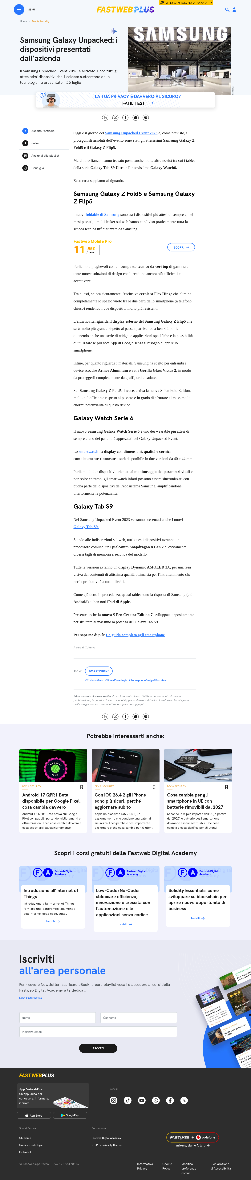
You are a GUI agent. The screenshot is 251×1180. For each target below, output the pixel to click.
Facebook (125, 118)
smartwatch (88, 451)
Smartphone (99, 671)
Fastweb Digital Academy (106, 1138)
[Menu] (24, 9)
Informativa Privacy (145, 1166)
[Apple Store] (34, 1115)
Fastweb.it (25, 1152)
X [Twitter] (115, 118)
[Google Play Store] (70, 1115)
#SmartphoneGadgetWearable (147, 680)
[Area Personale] (234, 10)
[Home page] (126, 9)
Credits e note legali (31, 1145)
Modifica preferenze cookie (188, 1168)
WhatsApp (135, 118)
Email (146, 118)
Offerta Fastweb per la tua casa (187, 2)
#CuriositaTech (94, 680)
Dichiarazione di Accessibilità (220, 1166)
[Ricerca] (227, 10)
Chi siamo (25, 1138)
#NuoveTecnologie (116, 680)
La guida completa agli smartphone (135, 635)
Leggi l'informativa (30, 998)
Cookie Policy (167, 1166)
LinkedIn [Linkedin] (105, 118)
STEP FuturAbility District (107, 1145)
